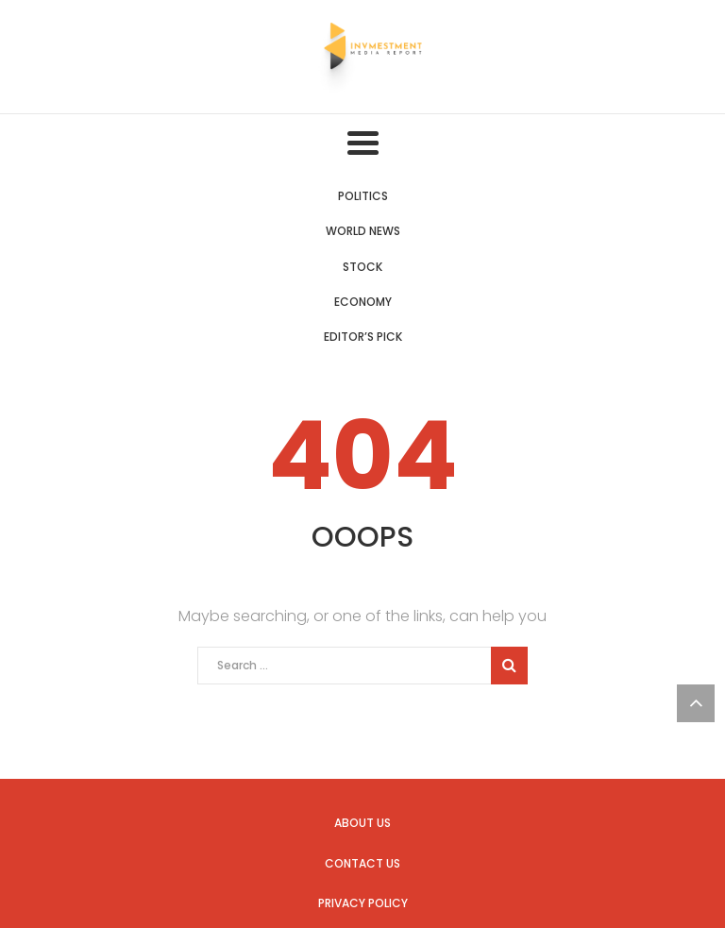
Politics (363, 196)
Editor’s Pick (363, 337)
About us (362, 823)
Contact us (362, 863)
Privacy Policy (363, 903)
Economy (363, 302)
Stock (362, 267)
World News (363, 231)
